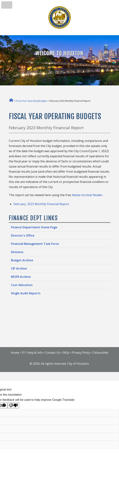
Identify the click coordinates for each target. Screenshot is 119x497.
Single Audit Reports (25, 293)
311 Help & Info (32, 353)
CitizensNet (100, 353)
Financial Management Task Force (35, 244)
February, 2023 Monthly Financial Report (41, 204)
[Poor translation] (13, 405)
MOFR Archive (21, 277)
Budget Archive (22, 260)
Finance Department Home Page (34, 227)
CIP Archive (19, 268)
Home (15, 353)
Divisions (17, 252)
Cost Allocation (22, 285)
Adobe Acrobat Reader (87, 195)
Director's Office (22, 235)
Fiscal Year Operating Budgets (31, 100)
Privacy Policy (81, 353)
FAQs (65, 353)
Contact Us (52, 353)
